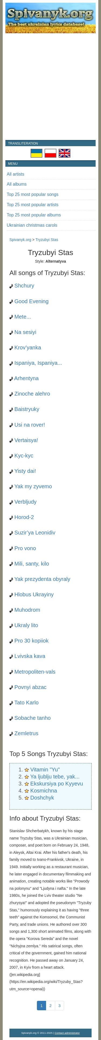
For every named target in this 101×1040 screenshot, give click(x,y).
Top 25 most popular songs (32, 194)
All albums (17, 184)
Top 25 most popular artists (32, 204)
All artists (15, 174)
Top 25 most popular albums (34, 215)
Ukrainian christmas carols (32, 225)
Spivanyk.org (20, 240)
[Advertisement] (50, 86)
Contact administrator (67, 1032)
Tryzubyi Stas (47, 240)
